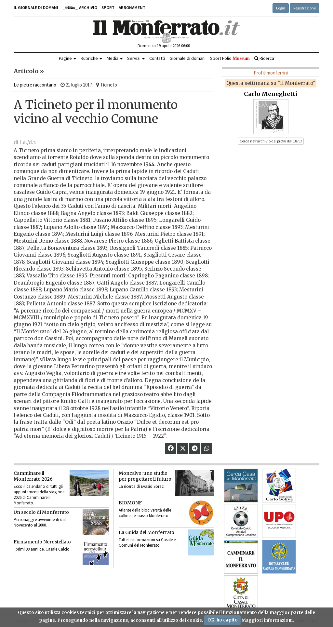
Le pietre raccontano (35, 85)
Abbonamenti (133, 7)
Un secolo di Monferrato (41, 512)
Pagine (67, 58)
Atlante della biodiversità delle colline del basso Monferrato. (145, 512)
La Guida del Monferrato (146, 532)
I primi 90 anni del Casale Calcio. (42, 549)
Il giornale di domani (36, 7)
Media (115, 58)
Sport (107, 7)
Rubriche (91, 58)
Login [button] (280, 8)
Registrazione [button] (304, 8)
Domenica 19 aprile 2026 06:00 (164, 45)
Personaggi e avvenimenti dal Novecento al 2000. (40, 522)
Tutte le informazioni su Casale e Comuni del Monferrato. (147, 542)
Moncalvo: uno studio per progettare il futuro (145, 476)
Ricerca (264, 58)
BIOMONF (130, 503)
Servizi (136, 58)
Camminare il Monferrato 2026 (33, 476)
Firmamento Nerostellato (42, 542)
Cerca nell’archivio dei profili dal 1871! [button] (271, 141)
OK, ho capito (222, 620)
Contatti (157, 58)
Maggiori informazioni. (268, 620)
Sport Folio (229, 58)
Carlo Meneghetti (271, 94)
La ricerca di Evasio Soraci (142, 486)
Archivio (79, 7)
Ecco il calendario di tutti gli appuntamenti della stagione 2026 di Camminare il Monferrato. (39, 495)
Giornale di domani (187, 58)
